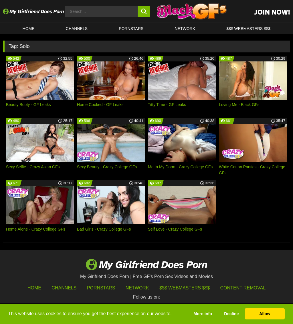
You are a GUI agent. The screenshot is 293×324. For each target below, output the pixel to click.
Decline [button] (231, 313)
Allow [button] (264, 313)
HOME (29, 28)
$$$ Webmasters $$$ (184, 287)
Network (185, 28)
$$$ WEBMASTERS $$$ (248, 28)
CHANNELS (77, 28)
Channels (64, 287)
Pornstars (131, 28)
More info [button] (202, 313)
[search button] (144, 11)
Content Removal (243, 287)
